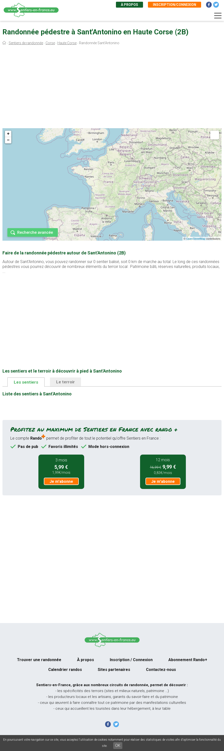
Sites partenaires (114, 669)
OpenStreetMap (196, 238)
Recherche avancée (35, 232)
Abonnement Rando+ (187, 659)
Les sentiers (26, 382)
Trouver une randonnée (39, 659)
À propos (129, 5)
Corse (50, 43)
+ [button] (8, 134)
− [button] (8, 140)
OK (117, 745)
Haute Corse (67, 43)
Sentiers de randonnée (26, 43)
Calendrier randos (65, 669)
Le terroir (65, 381)
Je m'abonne (61, 481)
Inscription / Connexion (131, 659)
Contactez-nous (161, 669)
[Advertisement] (112, 88)
